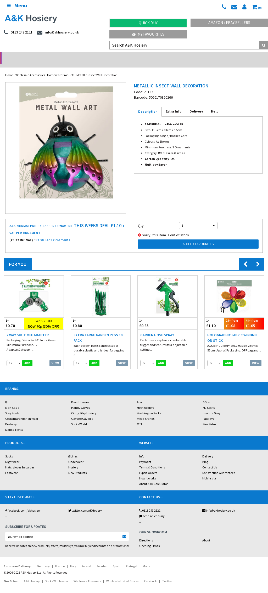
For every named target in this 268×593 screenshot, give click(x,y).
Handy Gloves (80, 401)
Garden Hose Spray (157, 328)
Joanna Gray (211, 406)
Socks (9, 449)
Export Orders (148, 466)
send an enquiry (152, 509)
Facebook (150, 574)
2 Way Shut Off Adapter (28, 328)
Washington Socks (149, 406)
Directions (146, 533)
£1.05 (254, 316)
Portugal (131, 559)
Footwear (11, 466)
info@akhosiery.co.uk (218, 504)
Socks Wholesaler (56, 574)
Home (9, 68)
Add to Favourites (198, 237)
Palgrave (208, 412)
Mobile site (209, 471)
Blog (205, 455)
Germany (43, 559)
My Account (100, 56)
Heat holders (145, 401)
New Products (77, 466)
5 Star (206, 395)
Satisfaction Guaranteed (218, 466)
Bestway (11, 417)
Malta (146, 559)
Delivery (207, 449)
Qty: (141, 218)
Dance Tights (14, 423)
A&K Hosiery (32, 574)
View (55, 356)
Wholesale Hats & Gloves (122, 574)
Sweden (102, 559)
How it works (147, 471)
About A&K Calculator (153, 477)
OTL (140, 417)
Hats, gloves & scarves (19, 460)
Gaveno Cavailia (82, 412)
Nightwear (12, 455)
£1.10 (214, 316)
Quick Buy (148, 22)
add (27, 356)
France (60, 559)
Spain (116, 559)
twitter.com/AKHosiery (85, 504)
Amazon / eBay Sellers (229, 22)
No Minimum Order (34, 56)
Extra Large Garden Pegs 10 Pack (98, 331)
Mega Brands (145, 412)
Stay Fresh (12, 406)
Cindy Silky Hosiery (83, 406)
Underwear (75, 455)
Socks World (79, 417)
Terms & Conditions (152, 460)
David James (80, 395)
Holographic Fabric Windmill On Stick (233, 331)
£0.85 (152, 316)
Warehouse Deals (167, 56)
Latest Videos (234, 56)
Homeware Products (60, 68)
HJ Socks (209, 401)
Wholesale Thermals (87, 574)
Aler (139, 395)
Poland (86, 559)
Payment (145, 455)
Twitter (167, 574)
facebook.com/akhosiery (23, 504)
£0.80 (85, 316)
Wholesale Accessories (30, 68)
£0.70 (13, 316)
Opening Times (149, 539)
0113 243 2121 (149, 504)
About (206, 533)
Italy (73, 559)
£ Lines (72, 449)
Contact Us (209, 460)
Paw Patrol (209, 417)
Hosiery (73, 460)
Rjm (7, 395)
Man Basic (12, 401)
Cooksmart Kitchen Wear (21, 412)
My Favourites (148, 34)
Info (141, 449)
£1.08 (234, 316)
